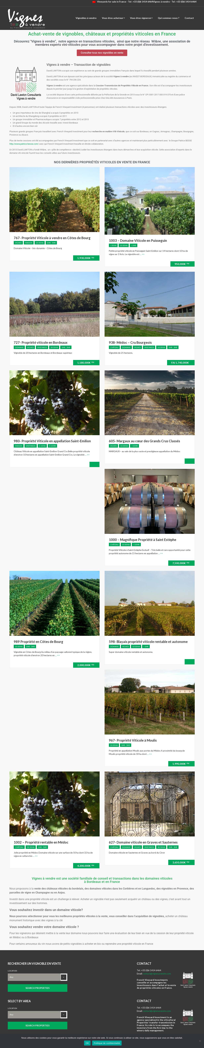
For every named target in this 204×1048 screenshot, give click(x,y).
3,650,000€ (180, 862)
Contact (189, 18)
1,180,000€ (85, 362)
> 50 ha (113, 245)
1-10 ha (42, 446)
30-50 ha (54, 347)
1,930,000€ (85, 257)
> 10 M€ (134, 446)
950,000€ (182, 263)
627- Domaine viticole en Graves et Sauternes (143, 842)
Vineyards (42, 347)
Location (12, 971)
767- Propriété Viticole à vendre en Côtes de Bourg (52, 238)
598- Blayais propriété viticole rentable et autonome (148, 642)
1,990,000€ (180, 763)
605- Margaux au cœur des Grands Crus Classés (144, 441)
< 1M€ (133, 245)
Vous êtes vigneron (140, 18)
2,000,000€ (85, 665)
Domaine (19, 347)
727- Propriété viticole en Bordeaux (41, 342)
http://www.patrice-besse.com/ (24, 144)
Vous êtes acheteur (112, 18)
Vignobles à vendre (86, 18)
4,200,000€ (85, 865)
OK (87, 1043)
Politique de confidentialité (107, 1043)
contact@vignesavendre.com (157, 973)
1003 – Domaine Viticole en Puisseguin (138, 240)
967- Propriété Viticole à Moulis (133, 740)
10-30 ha (39, 243)
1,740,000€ (180, 362)
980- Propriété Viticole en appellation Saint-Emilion (52, 441)
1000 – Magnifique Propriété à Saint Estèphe (142, 540)
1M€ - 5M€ (51, 243)
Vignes (18, 243)
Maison (28, 243)
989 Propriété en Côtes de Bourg (38, 642)
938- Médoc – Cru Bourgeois (130, 342)
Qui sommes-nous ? (168, 18)
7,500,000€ (180, 563)
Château (114, 347)
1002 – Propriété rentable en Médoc (41, 842)
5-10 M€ (52, 446)
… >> (141, 254)
